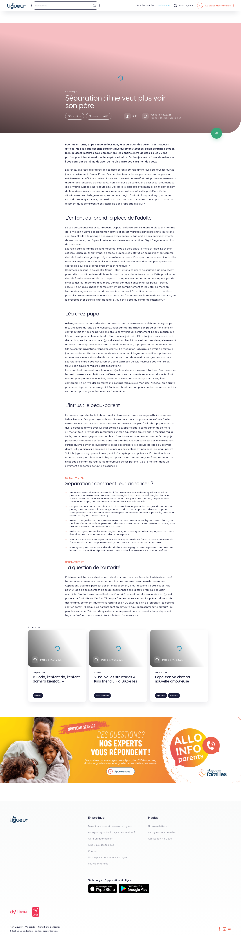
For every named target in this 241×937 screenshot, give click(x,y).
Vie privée (30, 927)
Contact (92, 851)
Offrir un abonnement (100, 838)
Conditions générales (49, 927)
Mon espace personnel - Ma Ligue (107, 857)
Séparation (74, 116)
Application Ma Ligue (160, 838)
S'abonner (164, 5)
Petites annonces (98, 863)
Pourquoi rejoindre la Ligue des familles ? (111, 832)
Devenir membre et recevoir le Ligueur (110, 826)
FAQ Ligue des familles (101, 844)
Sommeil (37, 695)
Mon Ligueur (16, 927)
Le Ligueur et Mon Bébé (161, 832)
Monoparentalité (98, 116)
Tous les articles (145, 5)
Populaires (173, 695)
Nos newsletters (157, 826)
